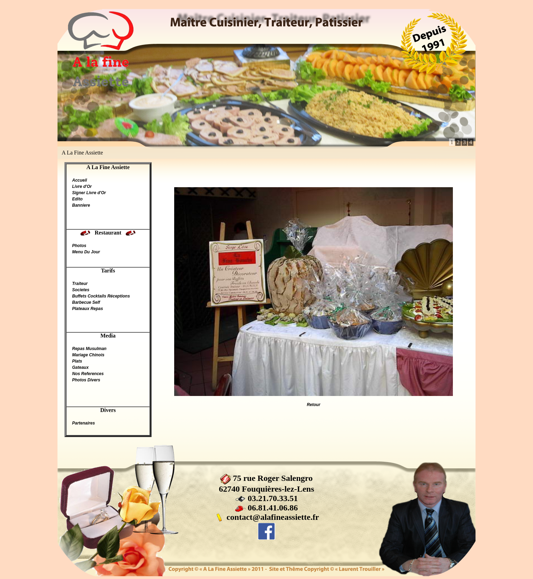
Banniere (81, 205)
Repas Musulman (89, 348)
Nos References (88, 373)
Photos (79, 245)
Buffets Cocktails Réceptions (101, 296)
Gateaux (80, 367)
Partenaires (83, 423)
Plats (77, 361)
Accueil (79, 180)
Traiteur (79, 283)
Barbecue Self (86, 302)
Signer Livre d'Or (89, 192)
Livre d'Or (82, 186)
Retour (313, 404)
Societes (80, 289)
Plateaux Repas (87, 308)
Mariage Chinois (88, 354)
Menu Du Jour (86, 251)
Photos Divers (86, 380)
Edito (77, 199)
